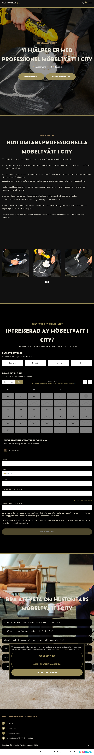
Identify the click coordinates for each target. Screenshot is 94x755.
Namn (5, 459)
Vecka (11, 382)
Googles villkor (69, 520)
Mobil (5, 469)
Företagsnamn (14, 489)
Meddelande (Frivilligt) (13, 503)
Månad (19, 382)
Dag (5, 382)
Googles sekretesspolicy (18, 523)
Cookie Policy (63, 650)
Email (5, 479)
